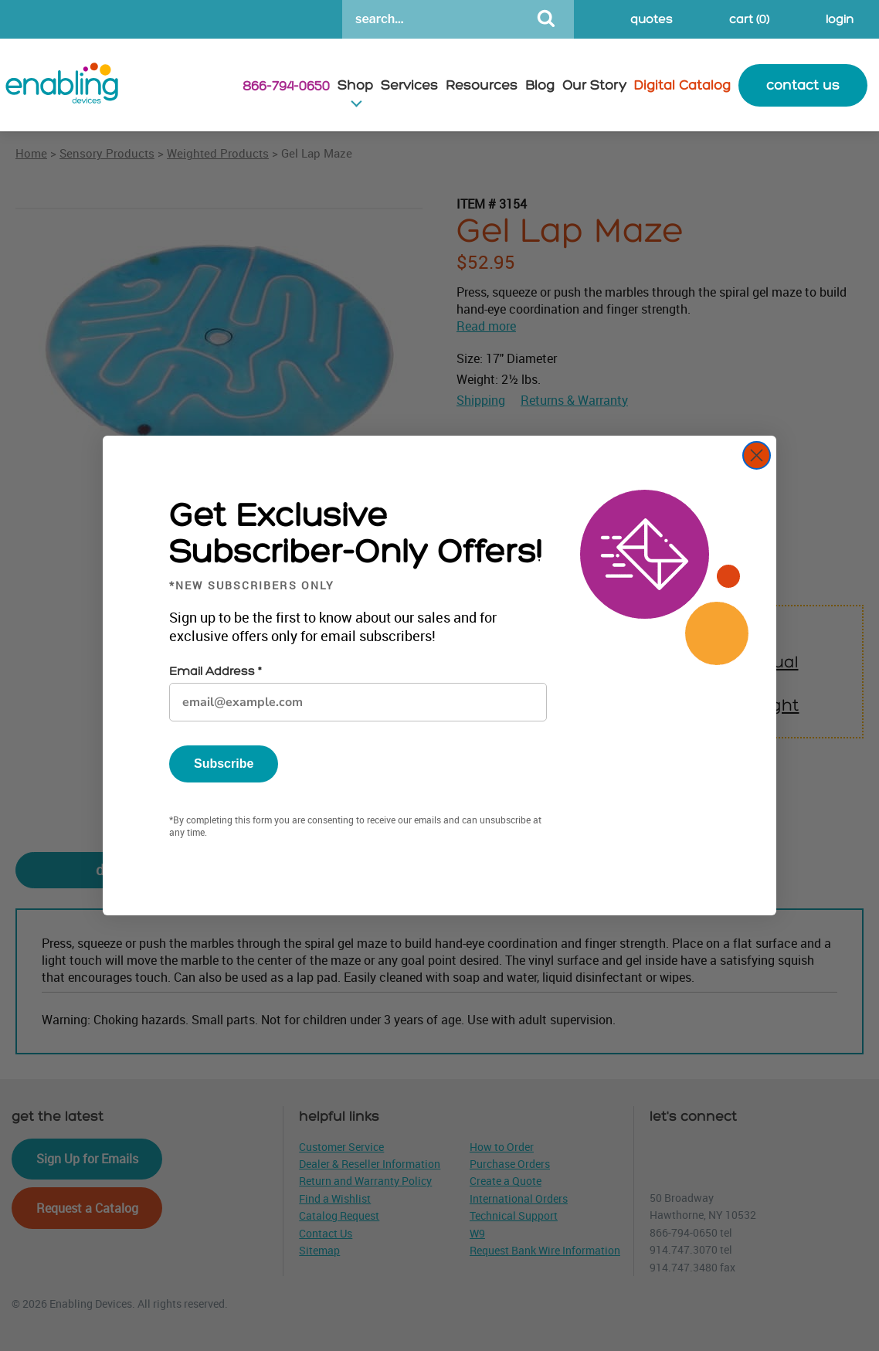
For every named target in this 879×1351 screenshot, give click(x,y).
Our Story (594, 85)
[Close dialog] (756, 455)
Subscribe (223, 763)
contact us (803, 85)
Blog (540, 85)
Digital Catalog (682, 85)
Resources (482, 85)
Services (409, 85)
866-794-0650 (286, 86)
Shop (355, 85)
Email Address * (215, 671)
